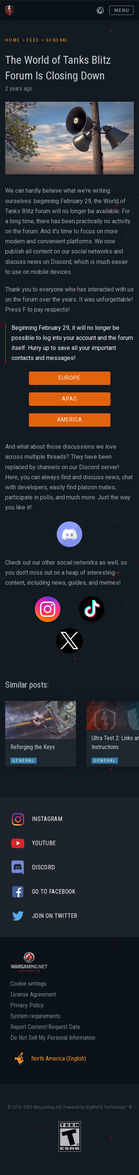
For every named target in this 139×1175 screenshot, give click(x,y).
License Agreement (33, 995)
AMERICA (69, 420)
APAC (69, 399)
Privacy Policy (27, 1005)
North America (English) (48, 1059)
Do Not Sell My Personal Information (52, 1038)
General (57, 40)
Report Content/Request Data (45, 1027)
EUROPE (69, 378)
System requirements (35, 1016)
